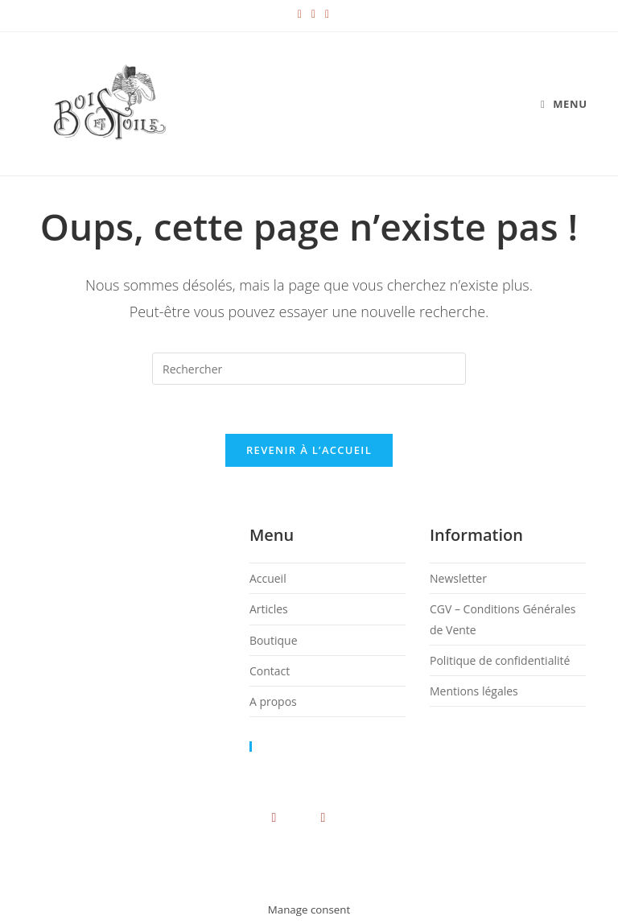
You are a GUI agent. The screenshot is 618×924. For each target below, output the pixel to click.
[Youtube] (323, 816)
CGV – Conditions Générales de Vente (227, 870)
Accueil (267, 578)
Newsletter (458, 578)
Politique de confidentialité (500, 660)
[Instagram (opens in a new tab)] (296, 13)
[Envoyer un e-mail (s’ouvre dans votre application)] (322, 13)
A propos (273, 701)
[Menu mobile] (564, 104)
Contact (269, 671)
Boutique (273, 640)
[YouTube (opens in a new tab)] (309, 13)
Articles (268, 609)
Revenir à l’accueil (309, 450)
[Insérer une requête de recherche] (309, 369)
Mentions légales (474, 691)
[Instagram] (274, 816)
